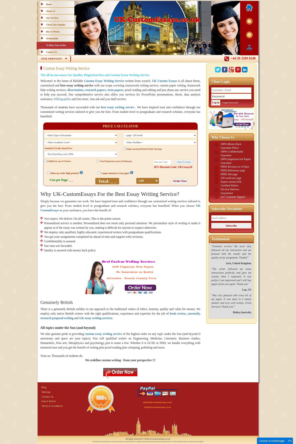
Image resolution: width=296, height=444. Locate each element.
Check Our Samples (55, 24)
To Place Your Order (56, 45)
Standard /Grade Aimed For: (58, 148)
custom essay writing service (103, 334)
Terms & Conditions (52, 406)
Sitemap (45, 392)
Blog (43, 387)
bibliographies (62, 99)
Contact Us (51, 52)
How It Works (53, 31)
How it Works (48, 401)
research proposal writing (56, 318)
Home (49, 4)
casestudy (193, 313)
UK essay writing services (95, 318)
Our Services (52, 18)
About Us (50, 11)
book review (178, 313)
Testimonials (52, 38)
